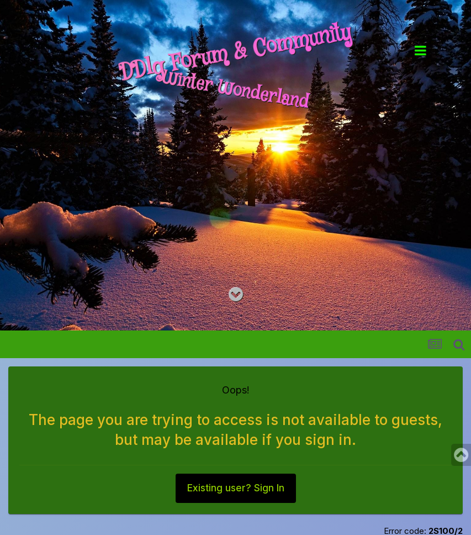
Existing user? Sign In (235, 488)
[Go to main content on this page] (236, 294)
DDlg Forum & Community (235, 53)
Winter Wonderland (235, 91)
